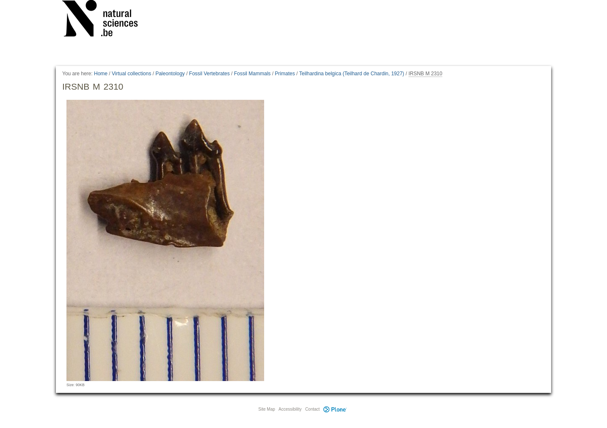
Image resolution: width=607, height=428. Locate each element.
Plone (334, 409)
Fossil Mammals (252, 74)
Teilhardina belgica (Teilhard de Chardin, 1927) (351, 74)
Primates (285, 74)
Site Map (266, 409)
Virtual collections (131, 74)
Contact (312, 409)
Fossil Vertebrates (209, 74)
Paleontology (170, 74)
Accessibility (290, 409)
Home (101, 74)
